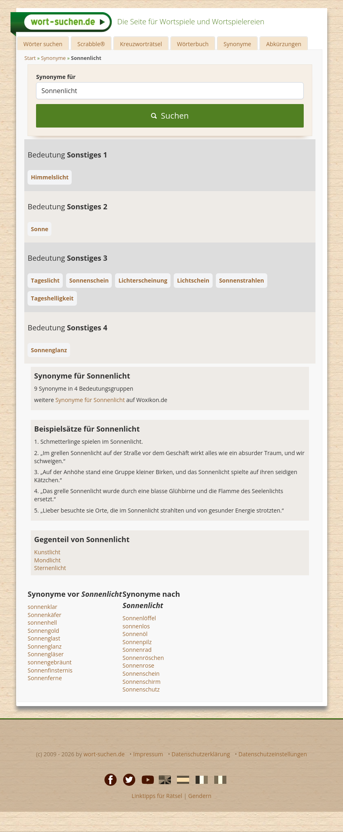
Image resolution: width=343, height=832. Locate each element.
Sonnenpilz (137, 642)
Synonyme (237, 44)
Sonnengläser (46, 654)
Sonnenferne (45, 678)
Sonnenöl (135, 634)
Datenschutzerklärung (201, 754)
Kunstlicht (47, 552)
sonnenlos (136, 626)
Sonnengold (43, 630)
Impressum (148, 754)
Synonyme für (55, 77)
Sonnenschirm (142, 681)
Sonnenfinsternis (50, 670)
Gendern (199, 796)
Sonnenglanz (45, 646)
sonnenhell (42, 622)
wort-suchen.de (104, 754)
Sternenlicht (50, 568)
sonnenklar (42, 607)
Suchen (170, 115)
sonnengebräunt (49, 662)
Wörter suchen (42, 44)
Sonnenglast (44, 638)
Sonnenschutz (141, 689)
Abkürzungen (283, 44)
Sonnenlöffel (139, 618)
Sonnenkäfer (44, 615)
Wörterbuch (193, 44)
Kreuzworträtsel (141, 44)
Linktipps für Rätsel (157, 796)
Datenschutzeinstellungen (273, 754)
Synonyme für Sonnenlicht (90, 400)
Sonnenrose (138, 665)
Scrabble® (91, 44)
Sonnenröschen (143, 658)
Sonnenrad (137, 649)
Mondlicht (47, 560)
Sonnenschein (141, 673)
